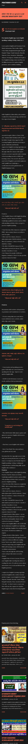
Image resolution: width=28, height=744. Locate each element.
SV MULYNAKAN (10, 593)
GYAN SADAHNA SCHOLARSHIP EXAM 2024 (12, 739)
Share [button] (22, 593)
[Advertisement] (14, 608)
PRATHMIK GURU (9, 2)
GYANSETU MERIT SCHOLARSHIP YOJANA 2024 (13, 695)
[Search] (22, 2)
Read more (23, 668)
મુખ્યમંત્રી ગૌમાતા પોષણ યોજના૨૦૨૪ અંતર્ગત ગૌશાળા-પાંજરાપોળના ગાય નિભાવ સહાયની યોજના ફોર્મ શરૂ (13, 648)
